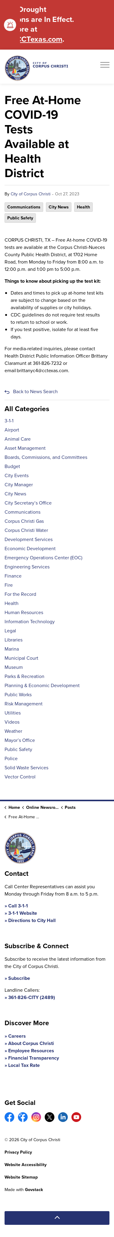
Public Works (18, 694)
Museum (14, 667)
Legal (10, 630)
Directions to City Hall (32, 920)
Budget (12, 466)
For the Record (20, 594)
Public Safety (20, 218)
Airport (12, 429)
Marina (12, 648)
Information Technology (30, 621)
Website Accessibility (26, 1165)
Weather (13, 731)
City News (59, 207)
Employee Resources (31, 1050)
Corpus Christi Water (26, 530)
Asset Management (25, 448)
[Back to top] (57, 1218)
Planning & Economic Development (42, 685)
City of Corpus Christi (30, 194)
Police (11, 758)
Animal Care (18, 438)
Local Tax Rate (24, 1065)
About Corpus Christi (31, 1043)
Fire (9, 585)
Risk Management (24, 703)
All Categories (27, 409)
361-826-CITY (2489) (31, 997)
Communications (23, 207)
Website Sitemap (21, 1177)
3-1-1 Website (22, 913)
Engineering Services (27, 566)
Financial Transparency (33, 1057)
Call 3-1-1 (18, 905)
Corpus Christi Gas (24, 521)
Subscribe (19, 978)
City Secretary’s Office (28, 502)
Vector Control (20, 776)
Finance (13, 575)
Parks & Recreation (24, 676)
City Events (17, 475)
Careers (17, 1036)
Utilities (13, 712)
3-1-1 (9, 420)
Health (83, 207)
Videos (12, 721)
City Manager (19, 484)
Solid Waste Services (26, 767)
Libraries (13, 639)
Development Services (29, 539)
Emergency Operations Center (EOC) (43, 557)
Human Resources (24, 612)
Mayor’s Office (20, 740)
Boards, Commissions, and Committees (46, 457)
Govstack (34, 1189)
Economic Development (30, 548)
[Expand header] (105, 67)
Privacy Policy (18, 1152)
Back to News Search (35, 391)
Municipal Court (21, 658)
